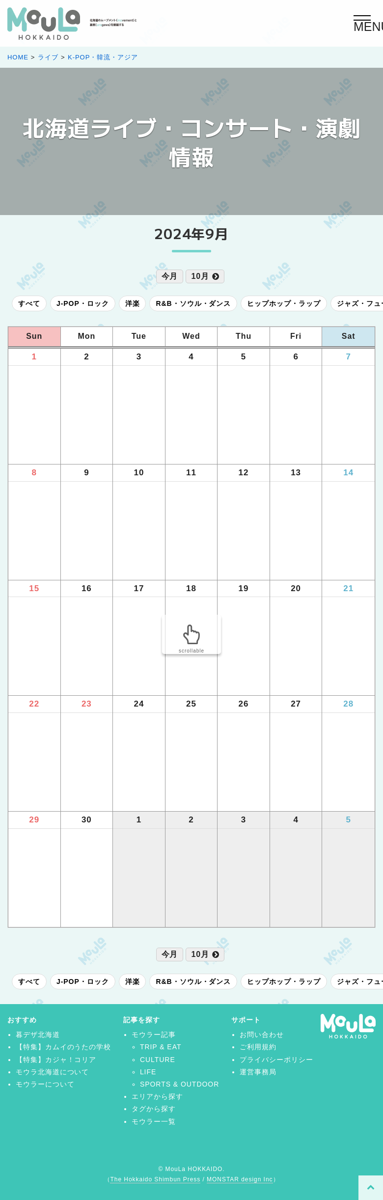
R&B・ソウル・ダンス (193, 303)
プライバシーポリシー (276, 1060)
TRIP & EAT (161, 1047)
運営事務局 (258, 1072)
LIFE (148, 1072)
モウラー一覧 (154, 1121)
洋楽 (132, 303)
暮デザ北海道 (38, 1034)
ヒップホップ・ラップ (284, 303)
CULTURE (157, 1060)
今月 (170, 276)
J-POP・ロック (82, 303)
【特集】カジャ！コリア (56, 1060)
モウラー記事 (154, 1034)
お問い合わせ (262, 1034)
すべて (29, 303)
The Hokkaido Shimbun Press (155, 1179)
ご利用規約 (258, 1047)
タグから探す (154, 1109)
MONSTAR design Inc (240, 1179)
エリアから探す (157, 1096)
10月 (205, 276)
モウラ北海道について (52, 1072)
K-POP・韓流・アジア (103, 57)
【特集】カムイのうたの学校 (63, 1047)
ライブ (48, 57)
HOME (17, 57)
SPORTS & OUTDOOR (179, 1084)
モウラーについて (45, 1084)
